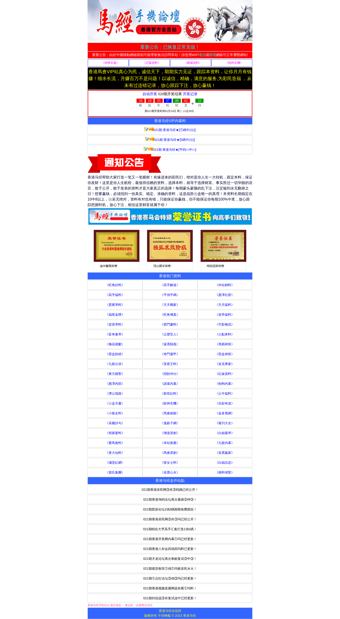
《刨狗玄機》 (234, 62)
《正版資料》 (152, 62)
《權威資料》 (193, 62)
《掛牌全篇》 (110, 62)
